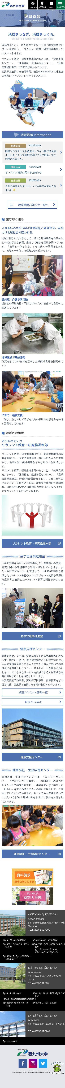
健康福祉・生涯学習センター (32, 854)
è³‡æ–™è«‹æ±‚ (51, 7)
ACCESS (42, 7)
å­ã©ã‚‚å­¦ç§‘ (14, 993)
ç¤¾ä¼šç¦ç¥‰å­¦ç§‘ (47, 940)
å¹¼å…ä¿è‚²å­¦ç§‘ (46, 1002)
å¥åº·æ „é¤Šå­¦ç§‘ (16, 940)
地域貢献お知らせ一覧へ (33, 205)
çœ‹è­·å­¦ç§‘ (12, 1041)
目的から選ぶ (33, 702)
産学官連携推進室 (32, 636)
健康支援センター (32, 757)
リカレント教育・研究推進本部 (31, 543)
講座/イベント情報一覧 (33, 692)
